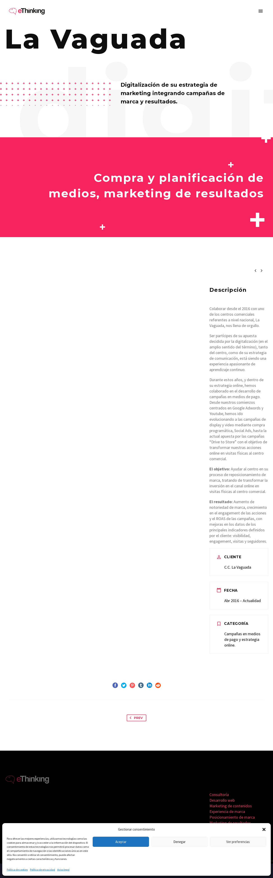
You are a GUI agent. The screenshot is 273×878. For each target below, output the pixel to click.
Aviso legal (63, 869)
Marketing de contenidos (230, 805)
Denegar (179, 842)
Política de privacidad (42, 869)
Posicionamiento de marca (232, 817)
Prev (135, 718)
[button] (264, 829)
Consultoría (219, 794)
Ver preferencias (238, 842)
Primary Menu (261, 11)
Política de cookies (17, 869)
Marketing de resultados (230, 822)
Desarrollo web (222, 800)
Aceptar (120, 842)
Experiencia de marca (227, 811)
